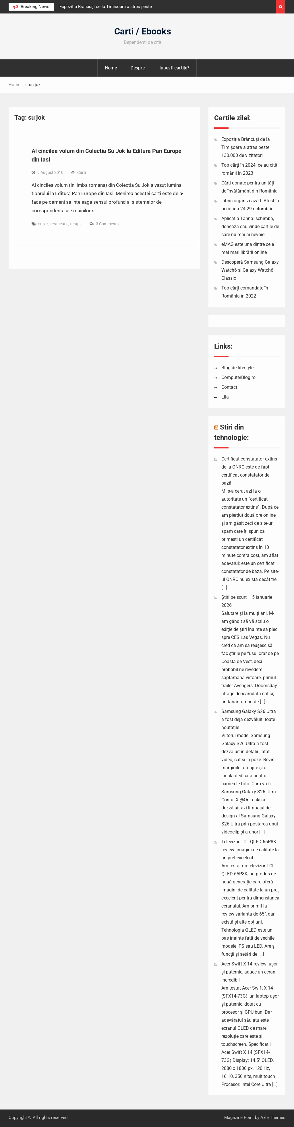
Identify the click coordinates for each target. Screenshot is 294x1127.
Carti (81, 172)
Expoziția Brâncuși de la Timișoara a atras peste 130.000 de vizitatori (245, 147)
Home (111, 68)
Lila (225, 397)
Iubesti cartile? (174, 68)
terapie (76, 223)
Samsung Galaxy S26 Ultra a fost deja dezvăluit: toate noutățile (248, 719)
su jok (43, 223)
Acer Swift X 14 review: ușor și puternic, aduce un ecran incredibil (249, 972)
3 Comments (107, 223)
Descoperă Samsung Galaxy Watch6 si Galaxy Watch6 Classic (250, 270)
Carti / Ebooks (142, 31)
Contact (229, 387)
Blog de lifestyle (237, 367)
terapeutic (59, 223)
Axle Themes (272, 1117)
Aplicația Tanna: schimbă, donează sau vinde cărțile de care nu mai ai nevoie (250, 226)
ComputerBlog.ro (238, 377)
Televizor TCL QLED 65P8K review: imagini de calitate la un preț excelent (250, 849)
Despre (137, 68)
